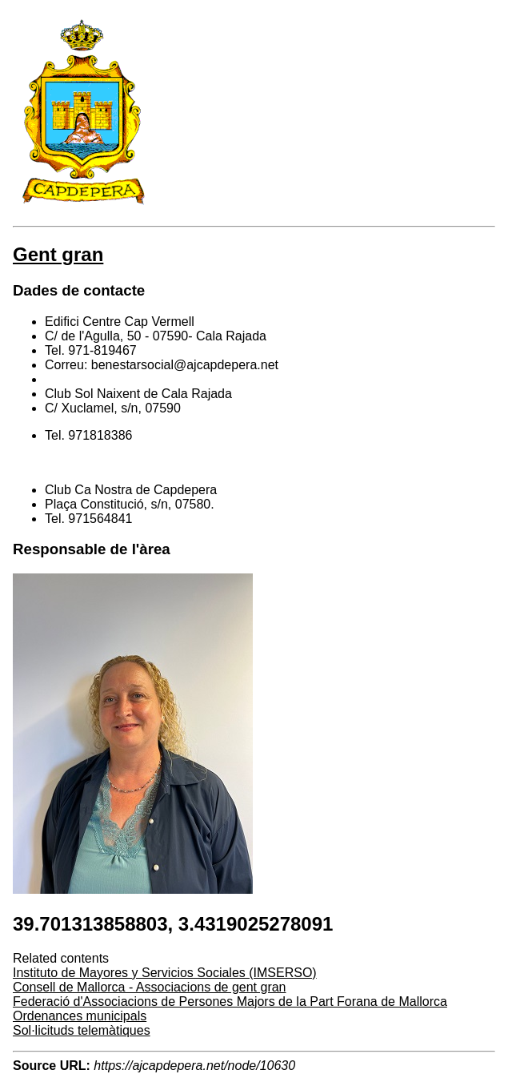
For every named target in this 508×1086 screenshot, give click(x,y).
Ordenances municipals (79, 1016)
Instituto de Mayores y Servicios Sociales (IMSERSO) (165, 972)
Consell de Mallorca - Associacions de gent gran (149, 987)
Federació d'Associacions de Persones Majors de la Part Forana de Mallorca (230, 1001)
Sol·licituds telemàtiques (81, 1030)
